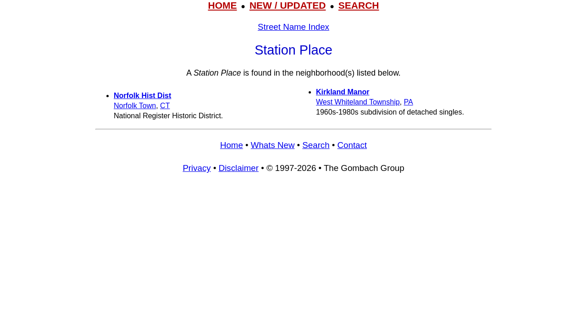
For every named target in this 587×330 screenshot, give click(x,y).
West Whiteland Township (358, 102)
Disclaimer (239, 168)
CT (165, 106)
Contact (352, 145)
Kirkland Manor (342, 92)
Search (315, 145)
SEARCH (358, 5)
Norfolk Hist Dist (142, 95)
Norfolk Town (135, 106)
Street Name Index (293, 27)
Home (231, 145)
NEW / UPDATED (287, 5)
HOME (222, 5)
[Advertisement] (293, 248)
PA (408, 102)
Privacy (196, 168)
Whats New (273, 145)
